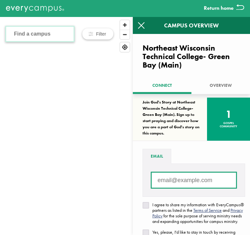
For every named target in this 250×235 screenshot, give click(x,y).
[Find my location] (125, 47)
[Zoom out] (125, 34)
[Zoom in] (125, 25)
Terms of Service (207, 210)
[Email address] (194, 180)
